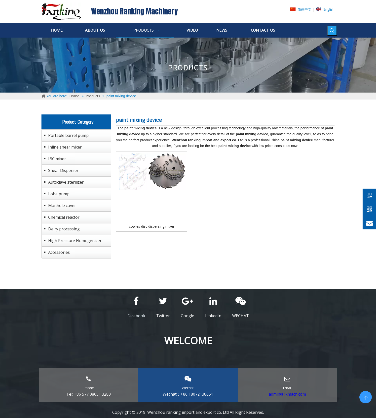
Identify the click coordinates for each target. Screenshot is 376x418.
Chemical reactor (63, 217)
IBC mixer (57, 158)
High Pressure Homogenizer (75, 240)
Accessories (59, 252)
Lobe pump (59, 194)
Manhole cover (62, 205)
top (365, 396)
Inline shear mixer (65, 147)
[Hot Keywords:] (332, 31)
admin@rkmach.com (287, 394)
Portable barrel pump (68, 135)
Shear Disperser (63, 170)
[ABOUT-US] (188, 65)
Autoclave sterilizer (66, 182)
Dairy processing (64, 229)
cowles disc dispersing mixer (151, 226)
